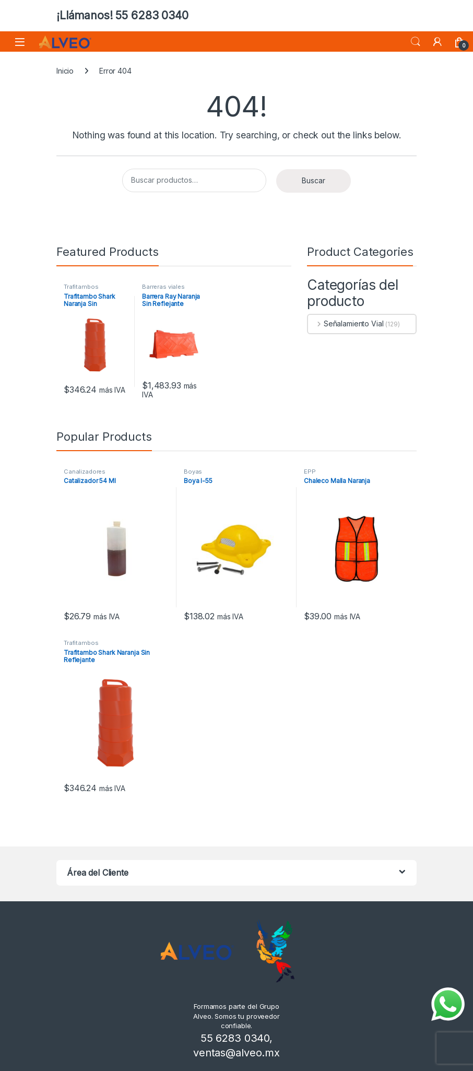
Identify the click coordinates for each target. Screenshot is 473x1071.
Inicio (65, 70)
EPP (310, 471)
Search (415, 42)
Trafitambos (81, 286)
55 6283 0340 (234, 1038)
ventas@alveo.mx (236, 1052)
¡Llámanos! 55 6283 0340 (122, 15)
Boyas (193, 471)
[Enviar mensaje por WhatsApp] (448, 1004)
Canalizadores (84, 471)
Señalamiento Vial (345, 323)
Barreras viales (163, 286)
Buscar (313, 180)
